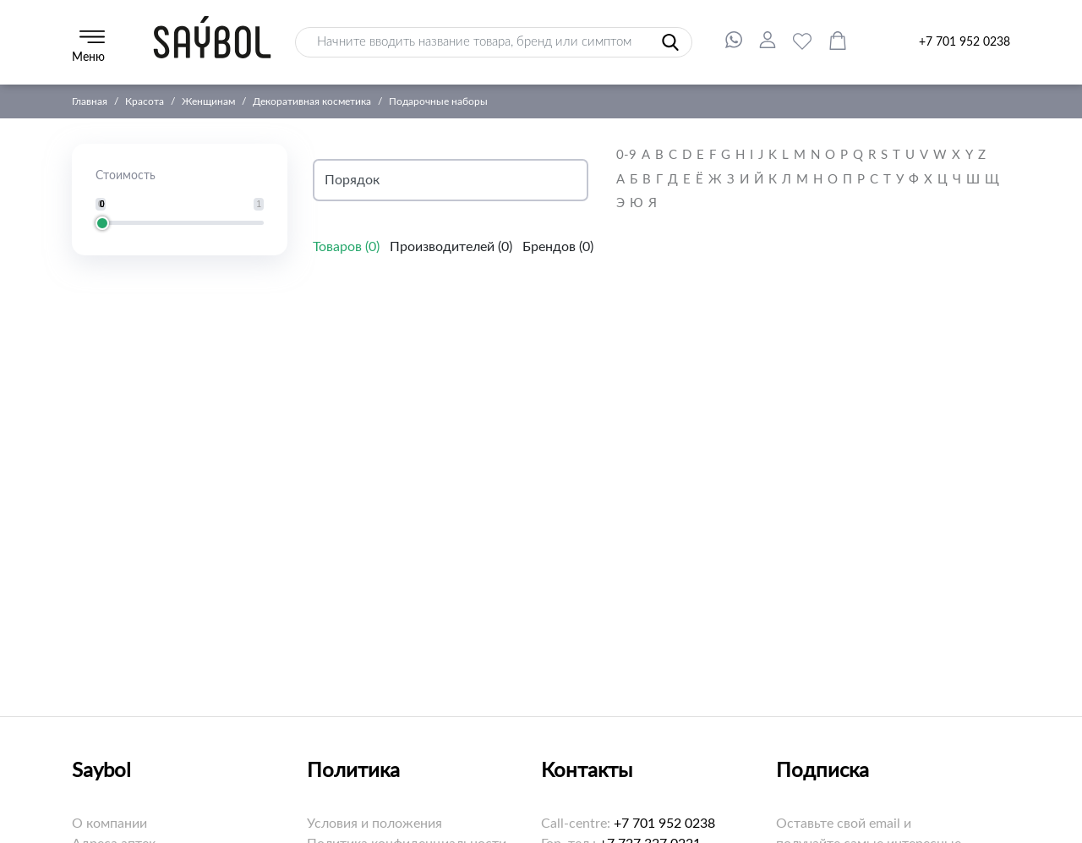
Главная (89, 101)
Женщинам (208, 101)
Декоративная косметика (312, 101)
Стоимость (126, 176)
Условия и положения (374, 823)
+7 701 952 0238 (964, 42)
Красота (144, 101)
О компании (109, 823)
